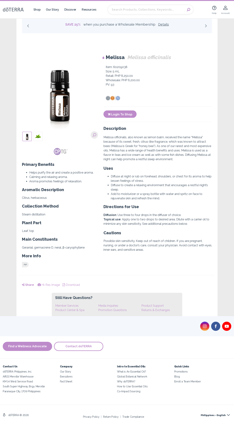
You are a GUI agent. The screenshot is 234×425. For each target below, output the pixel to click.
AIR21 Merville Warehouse (18, 376)
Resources (89, 9)
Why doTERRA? (126, 381)
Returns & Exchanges (155, 310)
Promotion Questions (112, 310)
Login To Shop (120, 114)
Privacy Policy (91, 416)
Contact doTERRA (78, 346)
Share (28, 285)
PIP (25, 264)
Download (71, 285)
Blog (177, 376)
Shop (37, 9)
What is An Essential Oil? (131, 371)
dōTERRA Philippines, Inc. (17, 371)
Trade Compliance (133, 416)
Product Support (152, 305)
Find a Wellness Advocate (27, 346)
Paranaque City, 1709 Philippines (22, 391)
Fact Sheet (66, 381)
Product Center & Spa (69, 310)
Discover (70, 9)
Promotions (181, 371)
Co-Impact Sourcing (128, 391)
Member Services (67, 305)
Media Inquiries (108, 305)
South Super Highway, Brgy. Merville (24, 386)
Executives (66, 376)
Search (188, 9)
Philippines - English (213, 415)
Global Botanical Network (132, 376)
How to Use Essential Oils (132, 386)
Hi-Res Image (49, 285)
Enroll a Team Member (187, 381)
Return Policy (110, 416)
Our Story (52, 9)
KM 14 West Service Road (18, 381)
